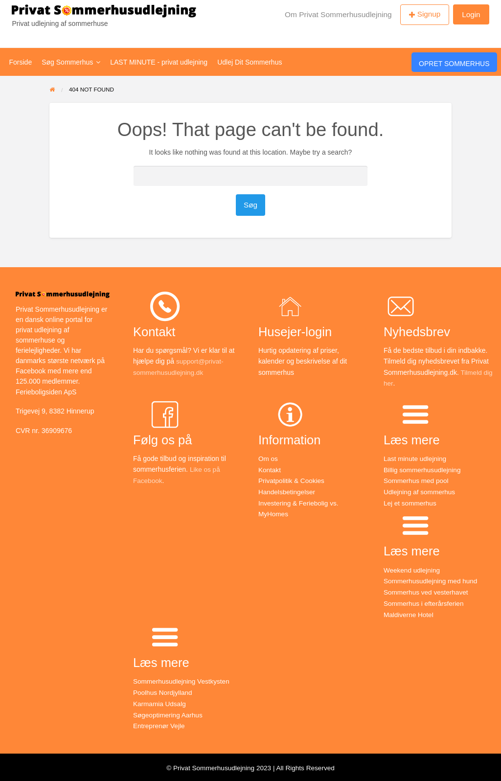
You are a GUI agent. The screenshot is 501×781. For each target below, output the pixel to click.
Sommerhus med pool (417, 480)
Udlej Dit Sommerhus (249, 62)
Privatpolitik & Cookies (292, 480)
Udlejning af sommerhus (420, 491)
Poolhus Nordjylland (163, 691)
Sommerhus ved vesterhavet (427, 591)
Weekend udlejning (413, 569)
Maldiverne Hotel (409, 613)
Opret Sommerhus (454, 64)
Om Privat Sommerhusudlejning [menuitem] (338, 14)
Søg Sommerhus (71, 62)
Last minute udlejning (416, 458)
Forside (20, 62)
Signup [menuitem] (429, 14)
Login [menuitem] (471, 14)
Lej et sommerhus (411, 502)
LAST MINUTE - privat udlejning (158, 62)
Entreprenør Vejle (159, 724)
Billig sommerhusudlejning (423, 469)
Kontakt (269, 469)
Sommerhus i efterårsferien (425, 602)
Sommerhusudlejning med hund (432, 580)
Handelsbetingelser (287, 491)
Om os (268, 458)
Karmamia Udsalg (160, 702)
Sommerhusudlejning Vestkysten (182, 680)
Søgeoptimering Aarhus (169, 712)
